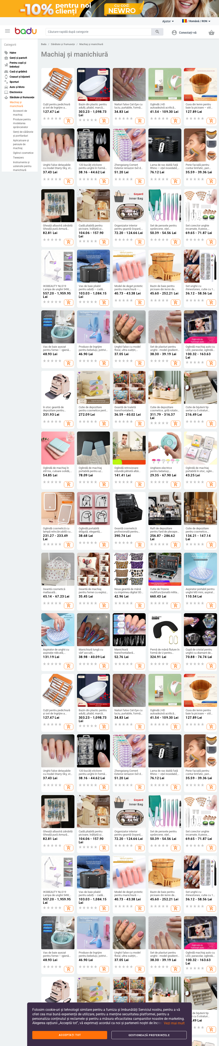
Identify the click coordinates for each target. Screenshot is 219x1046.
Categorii (10, 44)
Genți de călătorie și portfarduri (23, 133)
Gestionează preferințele (149, 1035)
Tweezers (18, 157)
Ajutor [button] (168, 21)
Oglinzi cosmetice (23, 152)
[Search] (99, 32)
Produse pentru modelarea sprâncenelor (22, 123)
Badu (43, 44)
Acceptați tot (70, 1035)
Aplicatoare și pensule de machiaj (21, 144)
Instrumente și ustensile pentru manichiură (22, 166)
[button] (7, 31)
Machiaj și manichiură (16, 104)
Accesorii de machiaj (20, 112)
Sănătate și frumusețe (63, 44)
